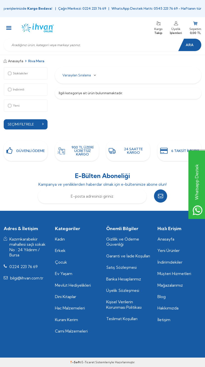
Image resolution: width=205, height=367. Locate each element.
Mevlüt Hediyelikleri (73, 285)
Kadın (60, 239)
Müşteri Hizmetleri (174, 273)
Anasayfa (13, 61)
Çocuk (61, 262)
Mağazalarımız (170, 285)
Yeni (14, 105)
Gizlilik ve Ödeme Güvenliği (122, 242)
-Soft (75, 362)
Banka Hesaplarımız (123, 278)
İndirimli (16, 89)
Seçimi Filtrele (26, 124)
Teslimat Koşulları (121, 318)
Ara (189, 45)
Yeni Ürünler (168, 250)
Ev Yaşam (63, 273)
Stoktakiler (18, 73)
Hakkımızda (168, 308)
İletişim (163, 319)
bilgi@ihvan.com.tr (26, 277)
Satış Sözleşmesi (121, 267)
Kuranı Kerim (66, 319)
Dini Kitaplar (65, 296)
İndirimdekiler (169, 262)
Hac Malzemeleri (70, 308)
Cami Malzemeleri (71, 331)
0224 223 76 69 (23, 266)
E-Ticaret (88, 362)
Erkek (60, 250)
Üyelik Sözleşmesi (122, 290)
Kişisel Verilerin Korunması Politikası (124, 305)
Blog (161, 296)
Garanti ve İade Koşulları (128, 255)
